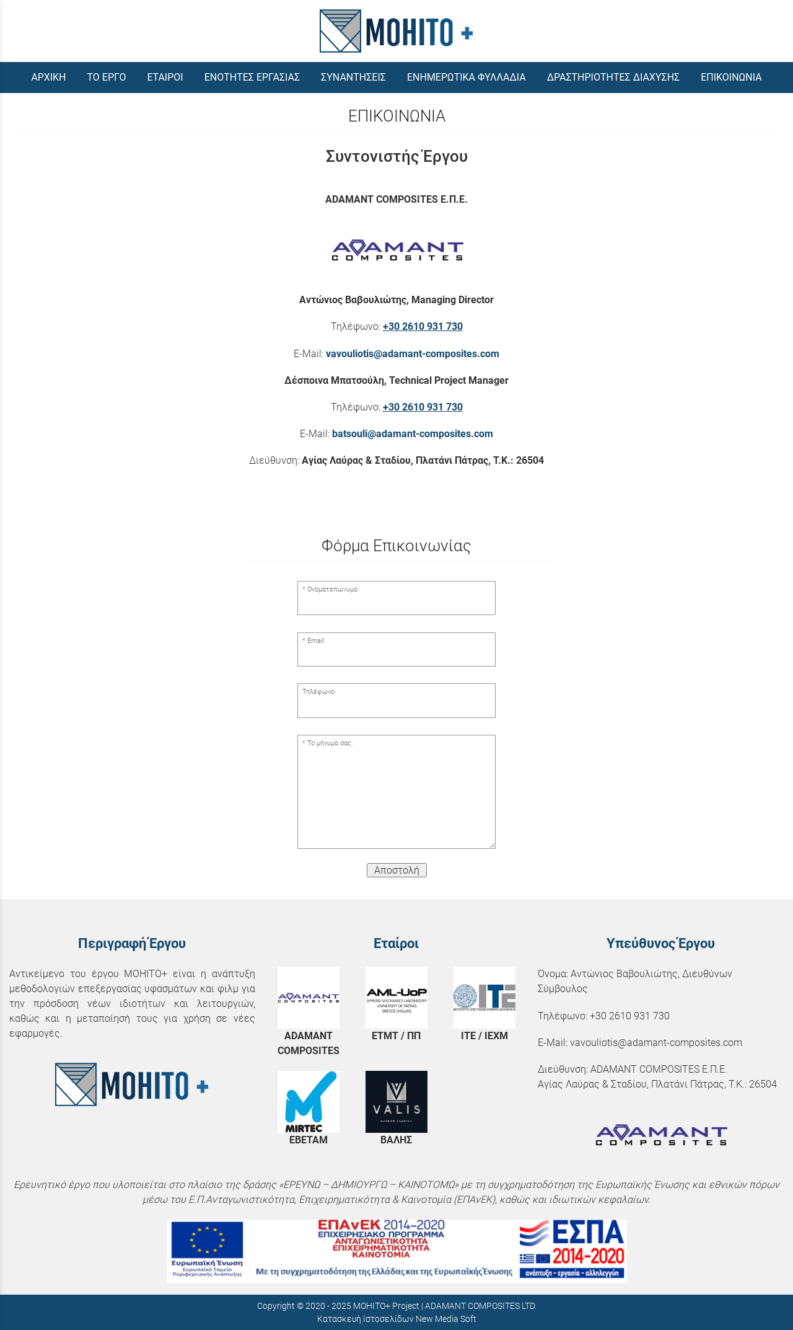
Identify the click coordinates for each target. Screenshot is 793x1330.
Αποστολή (396, 870)
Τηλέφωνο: (319, 692)
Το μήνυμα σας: (330, 743)
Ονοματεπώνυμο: (333, 589)
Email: (316, 641)
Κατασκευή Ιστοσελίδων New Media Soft (396, 1319)
